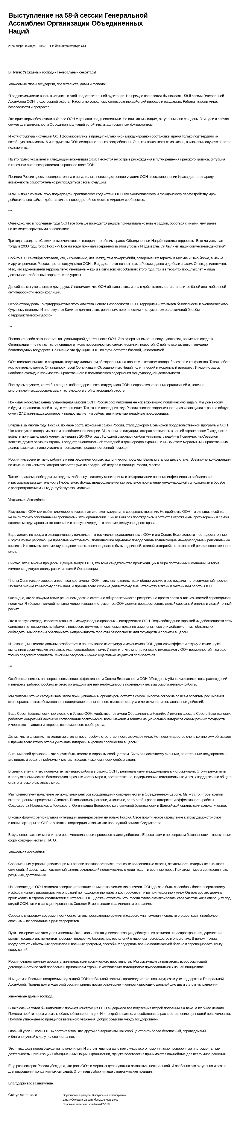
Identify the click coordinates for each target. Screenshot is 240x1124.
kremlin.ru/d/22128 (99, 1104)
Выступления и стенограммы (109, 1095)
